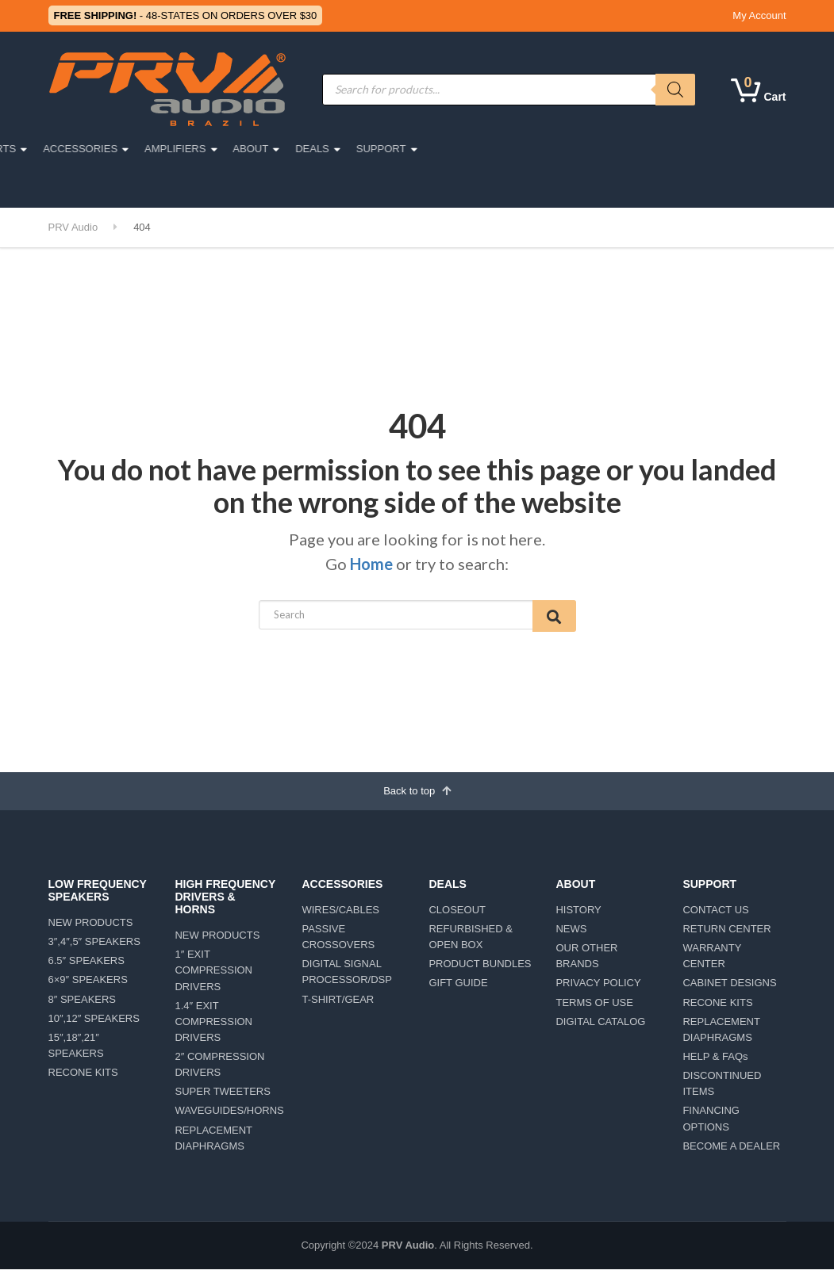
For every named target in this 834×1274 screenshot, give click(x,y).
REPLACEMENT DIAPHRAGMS (213, 1143)
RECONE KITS (83, 1078)
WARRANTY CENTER (711, 961)
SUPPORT (685, 149)
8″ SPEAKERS (82, 1004)
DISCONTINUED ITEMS (721, 1089)
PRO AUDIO (100, 149)
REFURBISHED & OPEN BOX (470, 941)
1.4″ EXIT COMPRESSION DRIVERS (213, 1026)
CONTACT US (715, 914)
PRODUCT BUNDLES (480, 969)
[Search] (675, 89)
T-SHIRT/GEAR (338, 1004)
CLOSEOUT (457, 914)
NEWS (570, 933)
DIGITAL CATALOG (600, 1026)
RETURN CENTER (726, 933)
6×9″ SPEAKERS (88, 985)
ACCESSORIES (385, 149)
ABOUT (555, 149)
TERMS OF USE (594, 1007)
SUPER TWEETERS (222, 1097)
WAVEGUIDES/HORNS (226, 1116)
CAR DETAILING (197, 185)
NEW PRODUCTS (90, 927)
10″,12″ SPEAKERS (94, 1023)
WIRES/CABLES (340, 914)
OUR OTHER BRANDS (586, 961)
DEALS (617, 149)
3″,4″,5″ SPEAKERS (94, 947)
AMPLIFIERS (479, 149)
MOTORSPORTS (280, 149)
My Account (759, 15)
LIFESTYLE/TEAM (99, 185)
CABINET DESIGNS (729, 988)
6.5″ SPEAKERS (86, 966)
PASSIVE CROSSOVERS (338, 941)
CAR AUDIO (184, 149)
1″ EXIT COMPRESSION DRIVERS (213, 975)
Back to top (417, 794)
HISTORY (578, 914)
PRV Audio (408, 1250)
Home (371, 563)
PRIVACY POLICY (597, 988)
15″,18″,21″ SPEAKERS (76, 1050)
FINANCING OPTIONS (711, 1124)
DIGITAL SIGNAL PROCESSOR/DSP (346, 977)
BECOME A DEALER (731, 1151)
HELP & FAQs (715, 1061)
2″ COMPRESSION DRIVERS (219, 1069)
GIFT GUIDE (458, 988)
